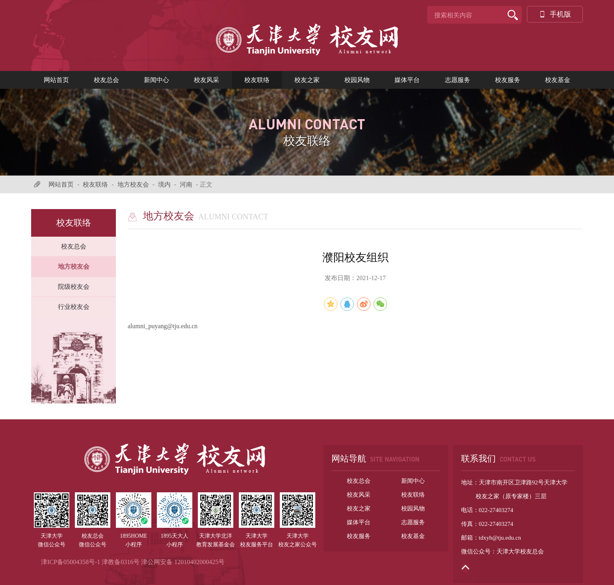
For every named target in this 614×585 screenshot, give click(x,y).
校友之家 (307, 80)
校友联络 (257, 80)
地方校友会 (133, 184)
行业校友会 (73, 306)
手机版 (555, 14)
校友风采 (206, 80)
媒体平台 (407, 80)
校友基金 (557, 80)
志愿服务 (457, 80)
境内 (164, 184)
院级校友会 (73, 286)
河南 (186, 184)
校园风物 (357, 80)
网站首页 (56, 80)
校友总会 (106, 80)
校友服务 (507, 80)
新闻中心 (156, 80)
